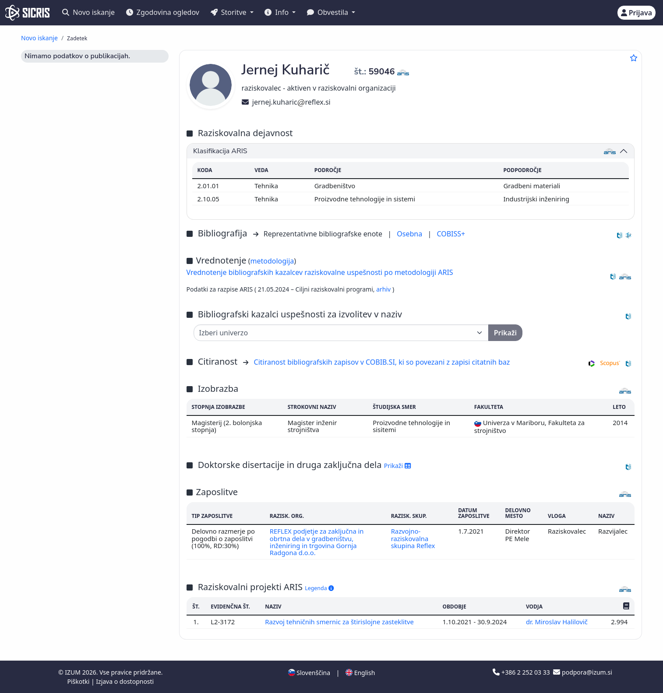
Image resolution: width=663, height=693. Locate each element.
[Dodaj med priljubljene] (633, 58)
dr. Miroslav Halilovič (557, 621)
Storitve (229, 12)
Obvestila (328, 12)
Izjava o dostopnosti (125, 681)
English (360, 672)
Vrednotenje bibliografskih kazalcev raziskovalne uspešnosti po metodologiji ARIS (320, 272)
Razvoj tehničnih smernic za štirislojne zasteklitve (340, 621)
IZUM (73, 672)
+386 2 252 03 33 (522, 672)
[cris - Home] (27, 13)
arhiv (384, 289)
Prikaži (397, 465)
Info (277, 12)
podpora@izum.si (582, 672)
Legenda (319, 588)
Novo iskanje (88, 12)
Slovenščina (309, 672)
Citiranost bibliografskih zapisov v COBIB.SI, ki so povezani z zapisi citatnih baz (382, 362)
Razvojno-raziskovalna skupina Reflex (413, 538)
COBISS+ (451, 234)
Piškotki (79, 681)
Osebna (410, 234)
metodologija (272, 261)
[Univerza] (341, 332)
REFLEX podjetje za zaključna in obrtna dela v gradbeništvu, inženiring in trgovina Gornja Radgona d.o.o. (317, 542)
